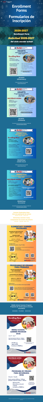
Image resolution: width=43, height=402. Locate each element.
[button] (1, 1)
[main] (21, 13)
